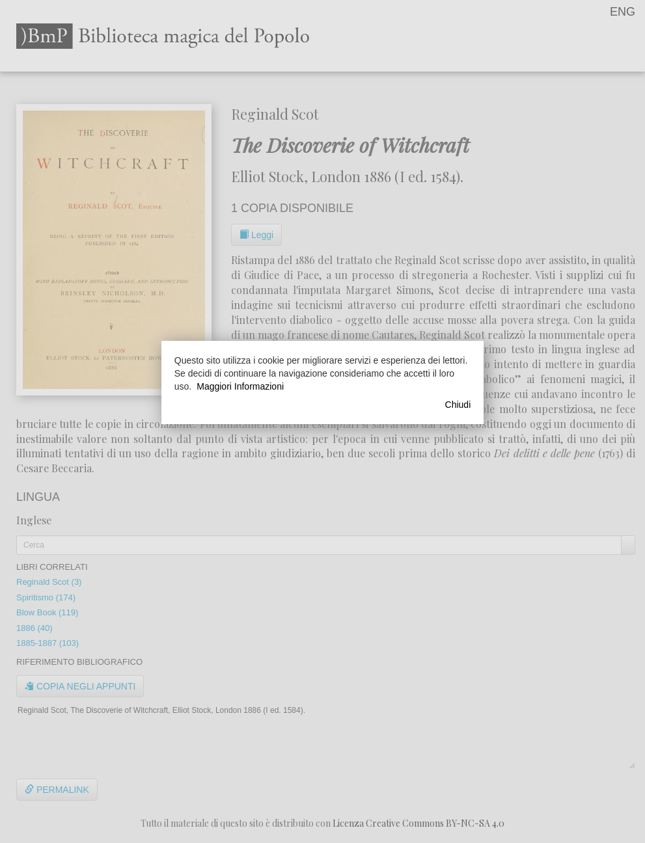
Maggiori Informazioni (240, 386)
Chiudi (458, 404)
